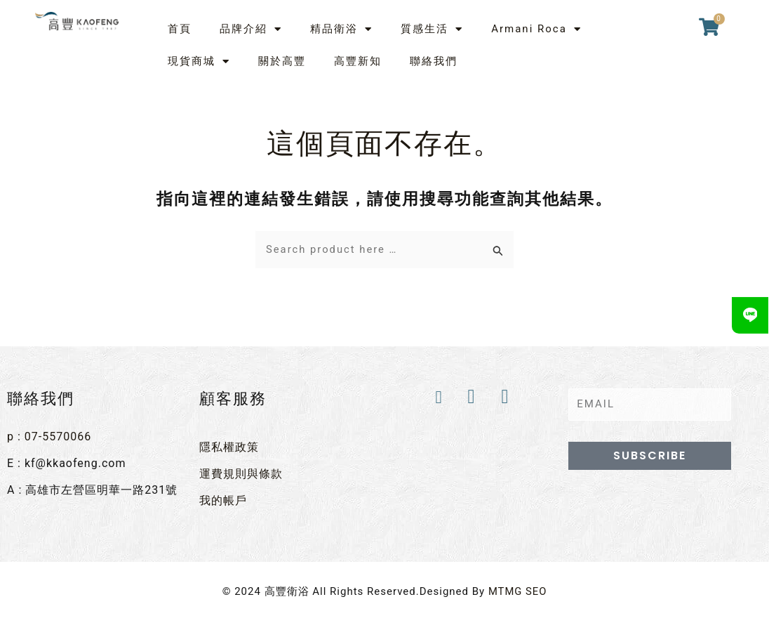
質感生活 (432, 29)
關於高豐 (282, 61)
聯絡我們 (433, 61)
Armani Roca (536, 29)
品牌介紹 (251, 29)
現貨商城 (199, 61)
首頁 (180, 28)
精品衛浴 (341, 29)
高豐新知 (358, 61)
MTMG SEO (517, 590)
